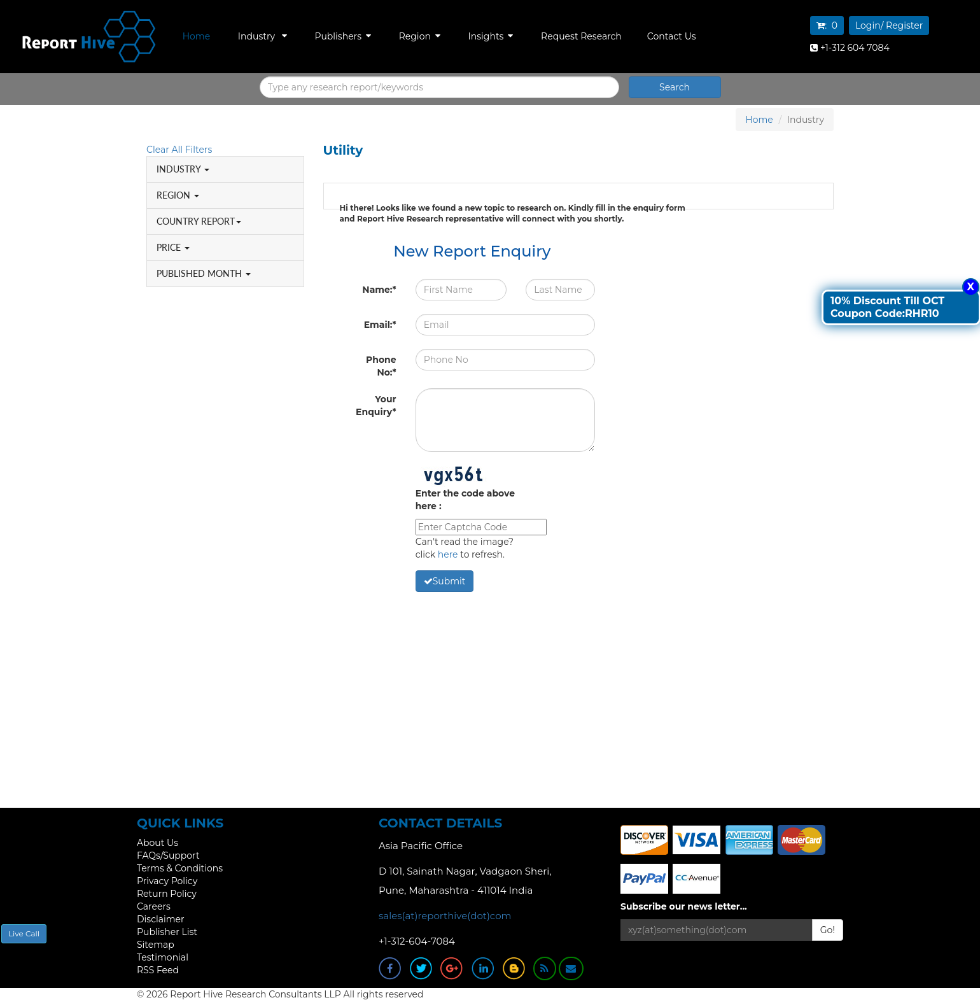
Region (419, 36)
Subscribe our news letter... (683, 906)
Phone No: (381, 366)
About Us (157, 843)
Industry (262, 36)
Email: (380, 324)
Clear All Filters (179, 149)
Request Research (581, 36)
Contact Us (671, 36)
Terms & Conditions (180, 868)
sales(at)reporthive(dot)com (445, 916)
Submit (445, 581)
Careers (154, 906)
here (448, 554)
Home (196, 36)
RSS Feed (158, 970)
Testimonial (162, 957)
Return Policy (167, 893)
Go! (827, 930)
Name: (379, 289)
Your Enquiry (376, 405)
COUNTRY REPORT (199, 221)
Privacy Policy (167, 881)
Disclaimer (161, 919)
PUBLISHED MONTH (204, 273)
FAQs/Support (168, 855)
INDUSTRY (183, 169)
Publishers (342, 36)
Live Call (23, 933)
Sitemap (155, 944)
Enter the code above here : (465, 500)
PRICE (173, 247)
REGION (178, 195)
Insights (491, 36)
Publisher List (167, 932)
